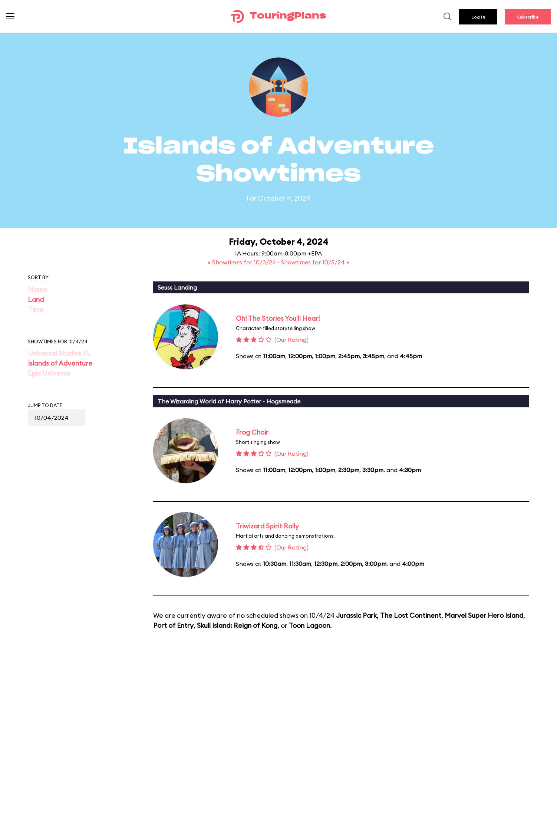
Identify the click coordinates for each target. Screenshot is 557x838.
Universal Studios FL (59, 353)
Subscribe (528, 17)
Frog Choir (252, 432)
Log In (478, 17)
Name (37, 289)
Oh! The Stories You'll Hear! (278, 318)
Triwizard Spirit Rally (267, 526)
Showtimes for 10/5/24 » (315, 262)
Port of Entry (173, 625)
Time (36, 309)
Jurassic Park (356, 615)
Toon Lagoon (309, 625)
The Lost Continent (410, 615)
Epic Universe (49, 373)
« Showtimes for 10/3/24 (243, 262)
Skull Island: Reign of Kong (237, 625)
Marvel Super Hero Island (484, 615)
